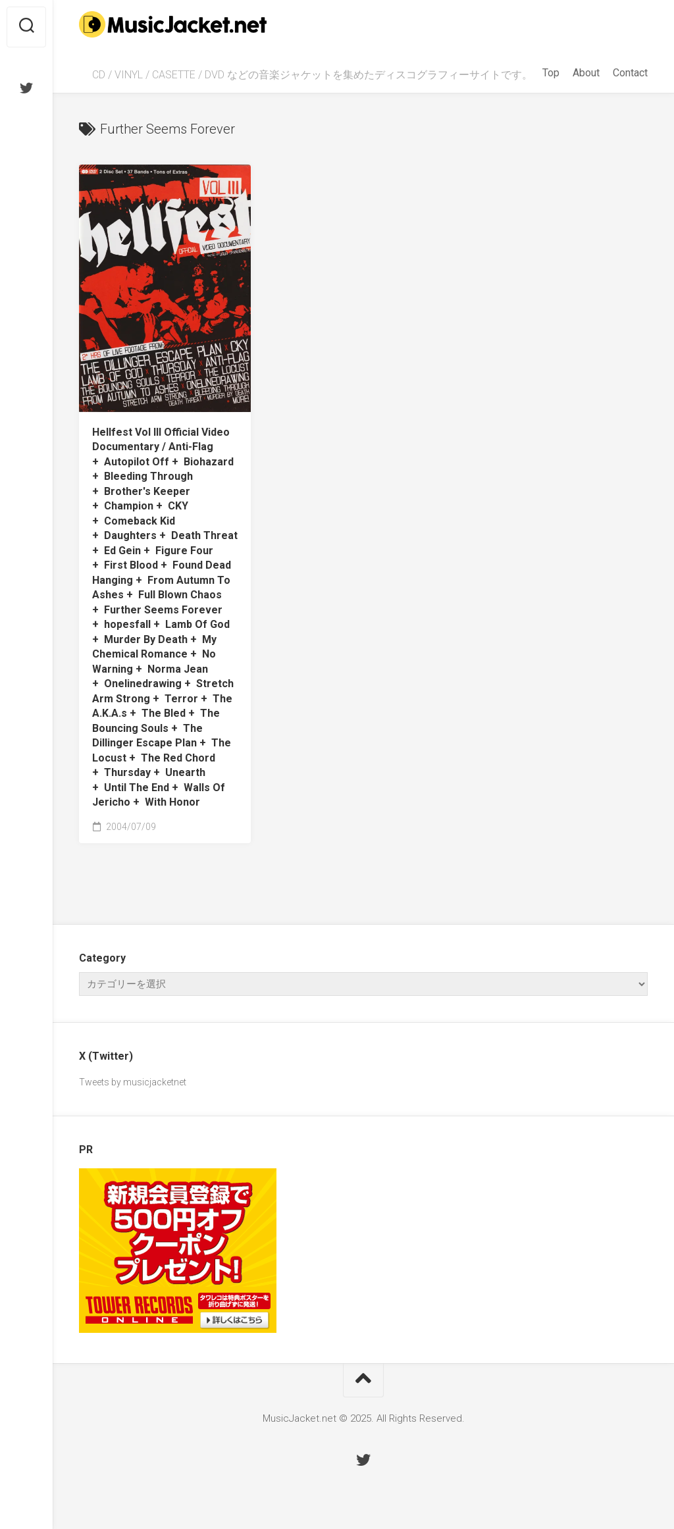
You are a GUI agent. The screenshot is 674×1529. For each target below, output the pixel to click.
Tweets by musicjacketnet (132, 1082)
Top (550, 72)
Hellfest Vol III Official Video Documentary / (165, 617)
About (586, 72)
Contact (630, 72)
